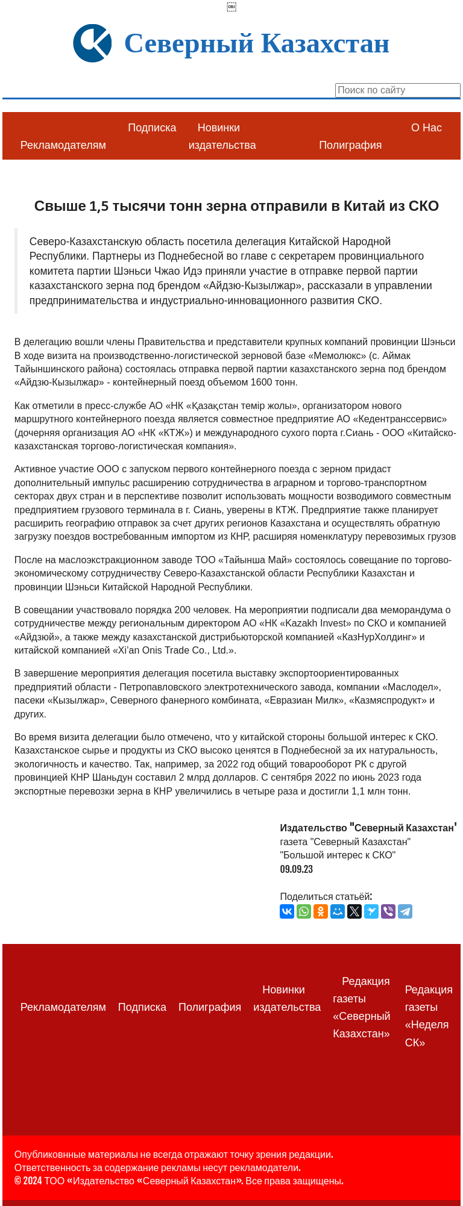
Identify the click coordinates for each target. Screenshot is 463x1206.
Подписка (152, 128)
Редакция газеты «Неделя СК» (429, 1016)
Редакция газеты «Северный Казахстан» (361, 1007)
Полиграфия (350, 145)
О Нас (426, 128)
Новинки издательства (222, 136)
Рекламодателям (63, 145)
